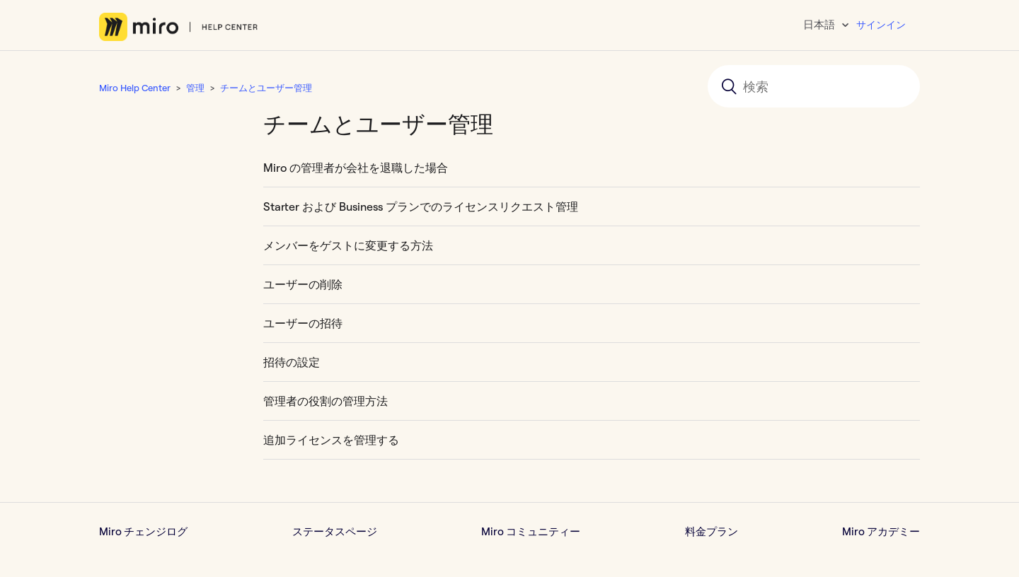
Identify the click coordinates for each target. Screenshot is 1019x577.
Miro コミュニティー (530, 531)
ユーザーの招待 (302, 323)
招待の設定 (291, 362)
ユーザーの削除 (302, 284)
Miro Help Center (135, 87)
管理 (195, 87)
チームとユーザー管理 (266, 87)
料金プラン (711, 531)
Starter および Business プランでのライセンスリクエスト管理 (420, 206)
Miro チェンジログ (143, 531)
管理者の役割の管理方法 (325, 401)
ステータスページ (334, 531)
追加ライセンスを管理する (331, 440)
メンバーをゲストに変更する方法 (348, 245)
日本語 (820, 24)
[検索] (814, 86)
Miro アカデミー (881, 531)
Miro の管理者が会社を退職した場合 (355, 168)
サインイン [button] (881, 24)
